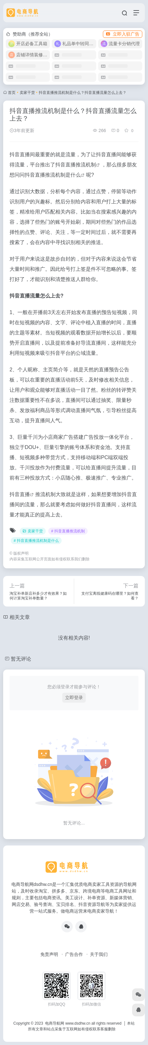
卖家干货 (27, 92)
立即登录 (74, 697)
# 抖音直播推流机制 (68, 531)
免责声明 (49, 954)
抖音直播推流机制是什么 (53, 175)
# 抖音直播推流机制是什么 (36, 540)
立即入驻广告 (122, 34)
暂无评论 (21, 659)
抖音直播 (20, 494)
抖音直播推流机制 (75, 164)
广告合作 (74, 954)
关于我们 (99, 954)
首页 (12, 92)
